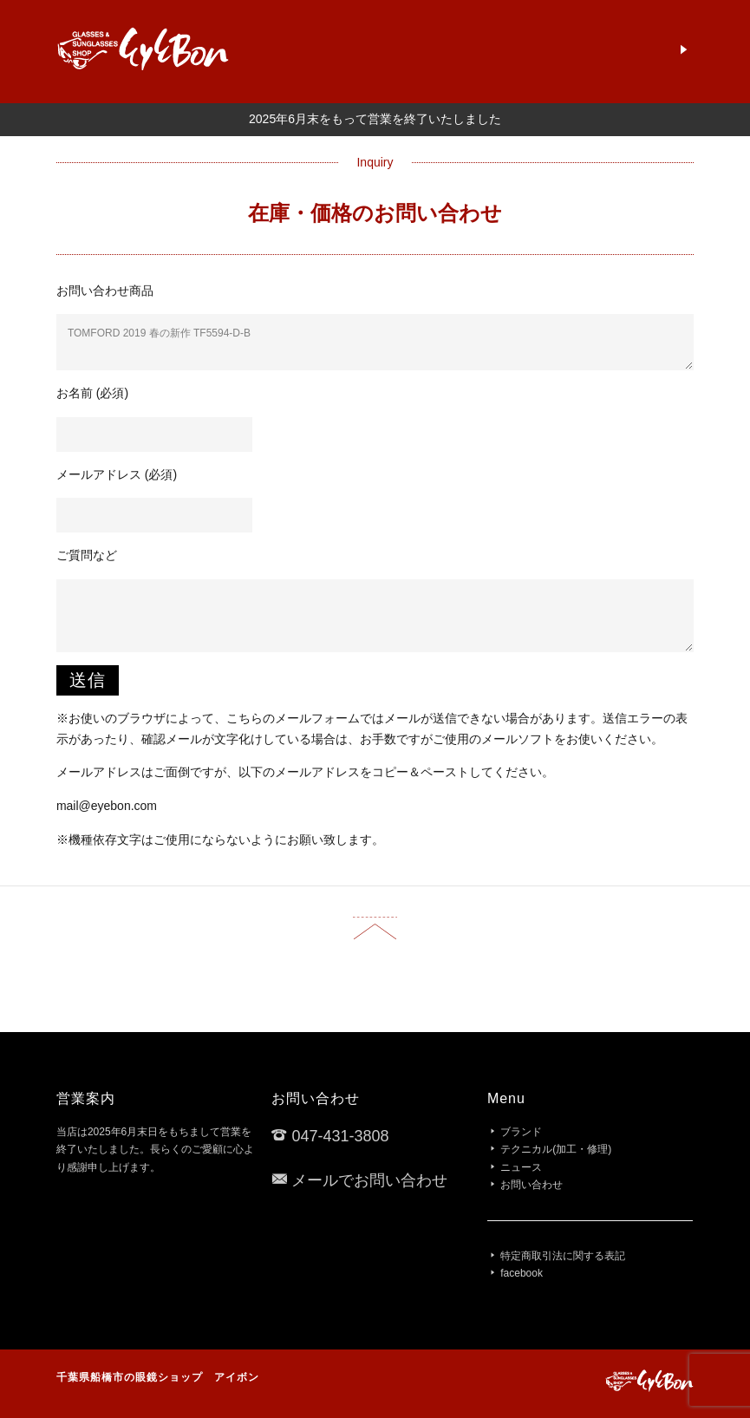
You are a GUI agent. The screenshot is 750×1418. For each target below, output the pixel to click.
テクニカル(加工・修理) (555, 1149)
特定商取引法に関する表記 (562, 1256)
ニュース (521, 1167)
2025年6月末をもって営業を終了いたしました (375, 119)
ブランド (521, 1132)
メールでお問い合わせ (369, 1180)
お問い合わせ (531, 1185)
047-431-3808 (339, 1136)
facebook (521, 1273)
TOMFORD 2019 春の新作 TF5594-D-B (375, 341)
